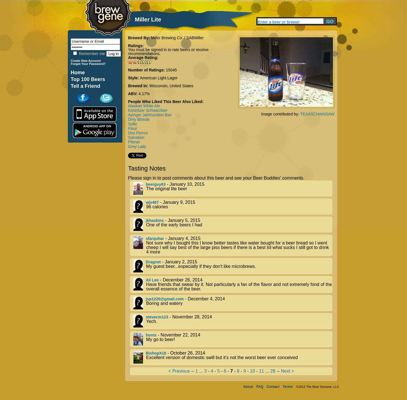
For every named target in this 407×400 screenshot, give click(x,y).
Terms (288, 387)
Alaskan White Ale (144, 106)
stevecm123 (157, 317)
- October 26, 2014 (232, 357)
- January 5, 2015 (232, 224)
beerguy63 (156, 184)
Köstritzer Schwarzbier (148, 110)
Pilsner (134, 142)
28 (272, 371)
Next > (287, 371)
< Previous (179, 371)
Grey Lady (137, 146)
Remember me (89, 53)
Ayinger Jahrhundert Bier (150, 115)
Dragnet (153, 262)
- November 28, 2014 (232, 321)
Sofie (132, 124)
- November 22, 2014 (232, 339)
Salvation (136, 137)
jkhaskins (155, 220)
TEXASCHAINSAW (317, 114)
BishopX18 (156, 353)
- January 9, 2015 (232, 206)
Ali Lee (152, 280)
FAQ (259, 387)
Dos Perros (138, 133)
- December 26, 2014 (232, 284)
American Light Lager (158, 78)
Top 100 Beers (88, 79)
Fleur (132, 128)
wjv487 (152, 202)
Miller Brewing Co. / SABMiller (177, 38)
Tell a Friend (85, 86)
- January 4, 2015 (232, 245)
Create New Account (86, 60)
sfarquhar (155, 238)
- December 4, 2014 (232, 303)
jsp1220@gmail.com (165, 299)
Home (78, 72)
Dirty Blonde (139, 119)
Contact (273, 387)
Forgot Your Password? (88, 63)
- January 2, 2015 (232, 266)
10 (252, 371)
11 (261, 371)
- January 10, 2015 (232, 188)
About (248, 387)
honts (151, 335)
